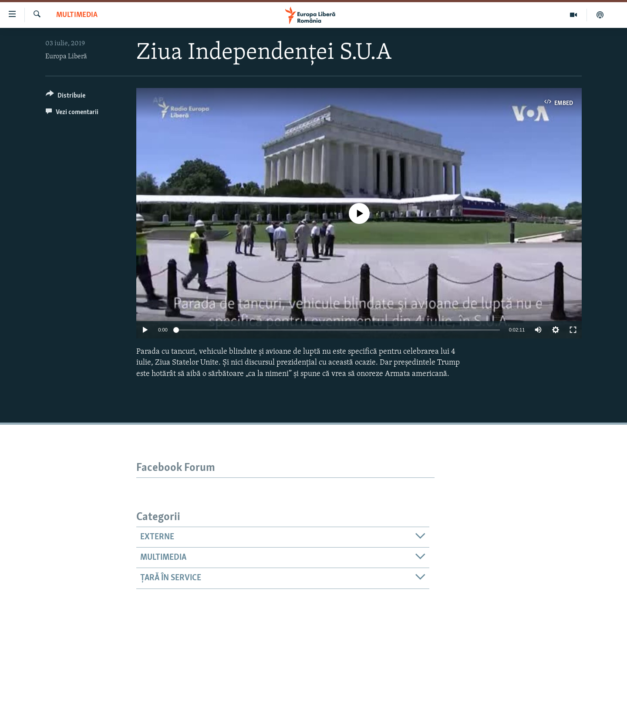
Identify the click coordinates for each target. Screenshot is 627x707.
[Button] (65, 97)
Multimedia (77, 15)
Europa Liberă (66, 56)
